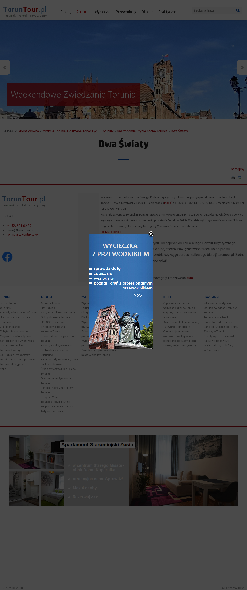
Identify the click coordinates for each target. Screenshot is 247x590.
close (151, 217)
